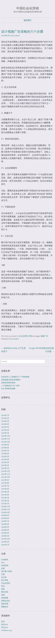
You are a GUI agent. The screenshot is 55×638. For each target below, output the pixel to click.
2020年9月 (5, 515)
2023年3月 (5, 427)
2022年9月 (5, 445)
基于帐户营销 (6, 571)
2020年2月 (5, 536)
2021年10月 (5, 477)
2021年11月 (5, 474)
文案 (3, 574)
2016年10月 (5, 539)
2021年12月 (5, 471)
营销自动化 (5, 601)
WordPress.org (6, 630)
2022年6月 (5, 454)
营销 (30, 336)
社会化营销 (23, 336)
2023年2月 (5, 430)
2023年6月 (5, 418)
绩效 (3, 589)
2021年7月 (5, 486)
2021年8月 (5, 483)
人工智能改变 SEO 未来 (10, 386)
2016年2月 (5, 542)
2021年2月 (5, 501)
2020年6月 (5, 524)
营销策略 (4, 598)
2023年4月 (5, 424)
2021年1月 (5, 504)
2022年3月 (5, 462)
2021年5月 (5, 492)
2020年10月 (5, 512)
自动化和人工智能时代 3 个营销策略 (15, 377)
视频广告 (44, 336)
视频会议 (4, 607)
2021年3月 (5, 498)
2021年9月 (5, 480)
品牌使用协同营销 (8, 383)
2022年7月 (5, 451)
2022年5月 (5, 456)
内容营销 (4, 565)
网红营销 (4, 592)
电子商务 (4, 580)
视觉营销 (4, 604)
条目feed (4, 624)
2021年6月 (5, 489)
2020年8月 (5, 518)
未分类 (3, 577)
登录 (3, 621)
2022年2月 (5, 465)
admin (17, 36)
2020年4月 (5, 530)
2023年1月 (5, 433)
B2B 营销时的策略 (8, 389)
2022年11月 (5, 439)
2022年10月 (5, 442)
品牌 (3, 568)
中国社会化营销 (27, 8)
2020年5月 (5, 527)
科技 (3, 586)
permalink (15, 339)
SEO (3, 563)
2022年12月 (5, 436)
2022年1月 (5, 468)
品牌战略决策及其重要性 (11, 380)
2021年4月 (5, 495)
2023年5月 (5, 421)
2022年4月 (5, 459)
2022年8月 (5, 448)
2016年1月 (5, 545)
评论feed (4, 627)
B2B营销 (4, 560)
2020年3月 (5, 533)
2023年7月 (5, 415)
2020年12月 (5, 506)
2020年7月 (5, 521)
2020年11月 (5, 509)
